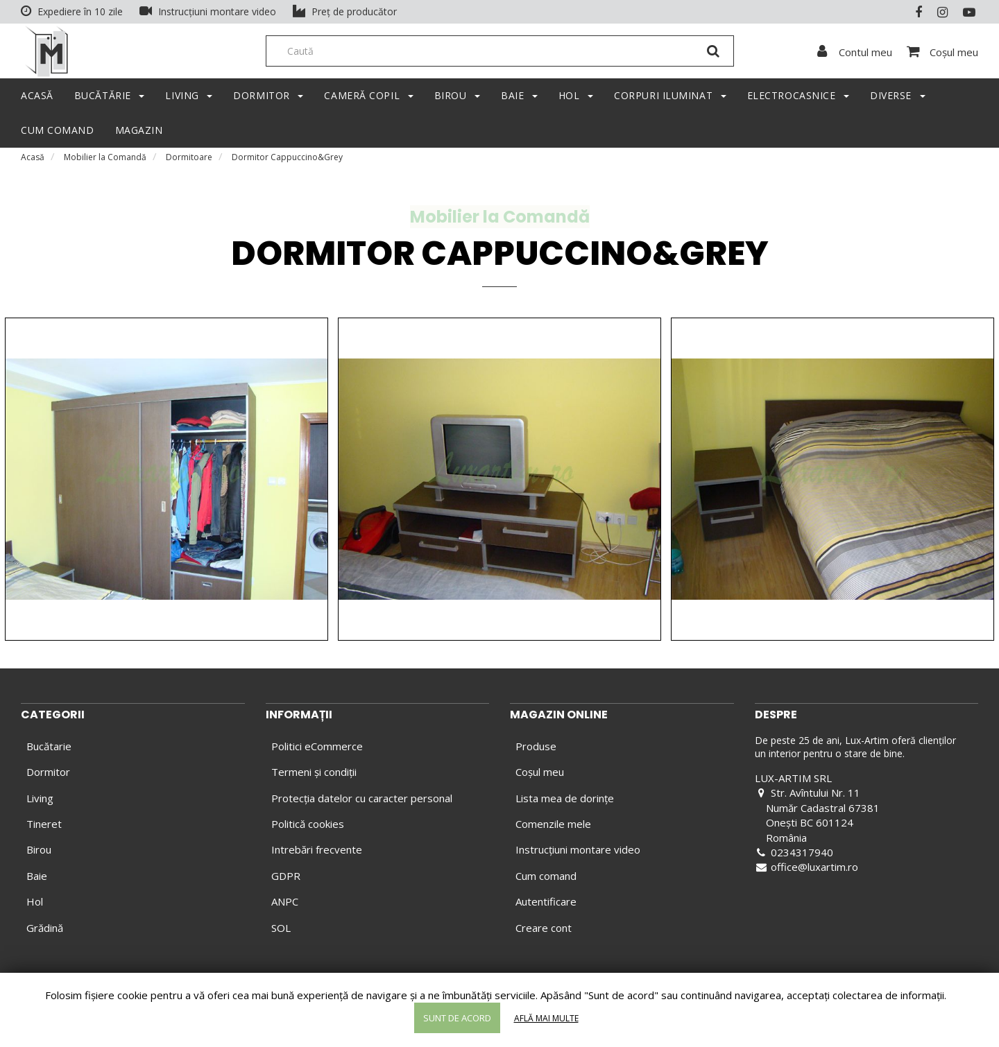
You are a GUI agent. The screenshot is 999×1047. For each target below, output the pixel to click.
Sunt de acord (457, 1018)
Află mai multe (546, 1018)
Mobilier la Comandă (105, 162)
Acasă (32, 162)
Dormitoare (189, 162)
